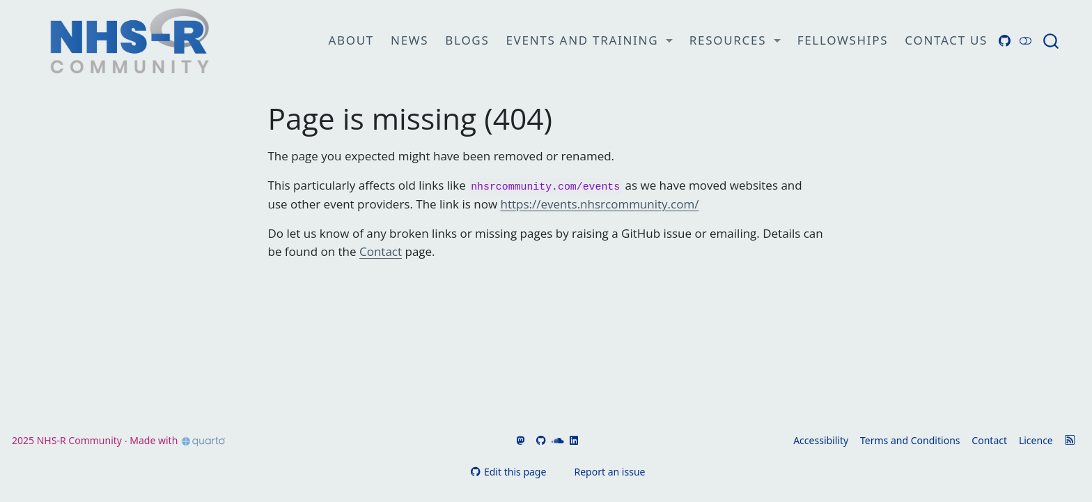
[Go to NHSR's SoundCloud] (556, 440)
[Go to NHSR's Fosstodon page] (519, 440)
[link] (588, 41)
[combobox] (1052, 41)
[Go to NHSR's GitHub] (539, 440)
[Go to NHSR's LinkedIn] (572, 440)
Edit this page (509, 471)
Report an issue (603, 471)
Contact (380, 251)
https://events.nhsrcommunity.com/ (600, 204)
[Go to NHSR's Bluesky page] (529, 440)
